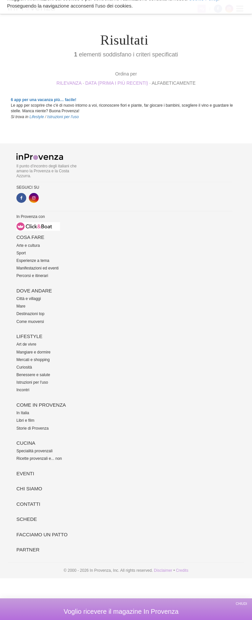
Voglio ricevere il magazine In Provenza (121, 611)
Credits (182, 570)
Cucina (25, 443)
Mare (20, 306)
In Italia (22, 413)
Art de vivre (26, 344)
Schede (26, 519)
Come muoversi (30, 321)
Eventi (25, 473)
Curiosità (24, 367)
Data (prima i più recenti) (116, 83)
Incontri (22, 390)
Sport (21, 253)
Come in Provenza (41, 405)
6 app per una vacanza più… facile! (43, 99)
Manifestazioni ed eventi (37, 268)
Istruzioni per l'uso (63, 117)
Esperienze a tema (32, 260)
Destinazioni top (30, 313)
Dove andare (34, 290)
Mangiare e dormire (33, 352)
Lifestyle (37, 117)
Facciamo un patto (42, 534)
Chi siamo (29, 488)
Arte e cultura (28, 245)
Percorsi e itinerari (32, 275)
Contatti (28, 504)
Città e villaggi (28, 298)
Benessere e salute (33, 375)
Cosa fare (30, 237)
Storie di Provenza (32, 428)
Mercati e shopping (33, 359)
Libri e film (25, 420)
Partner (27, 549)
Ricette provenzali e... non (39, 458)
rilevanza (68, 83)
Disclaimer (163, 570)
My (201, 9)
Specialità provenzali (34, 451)
